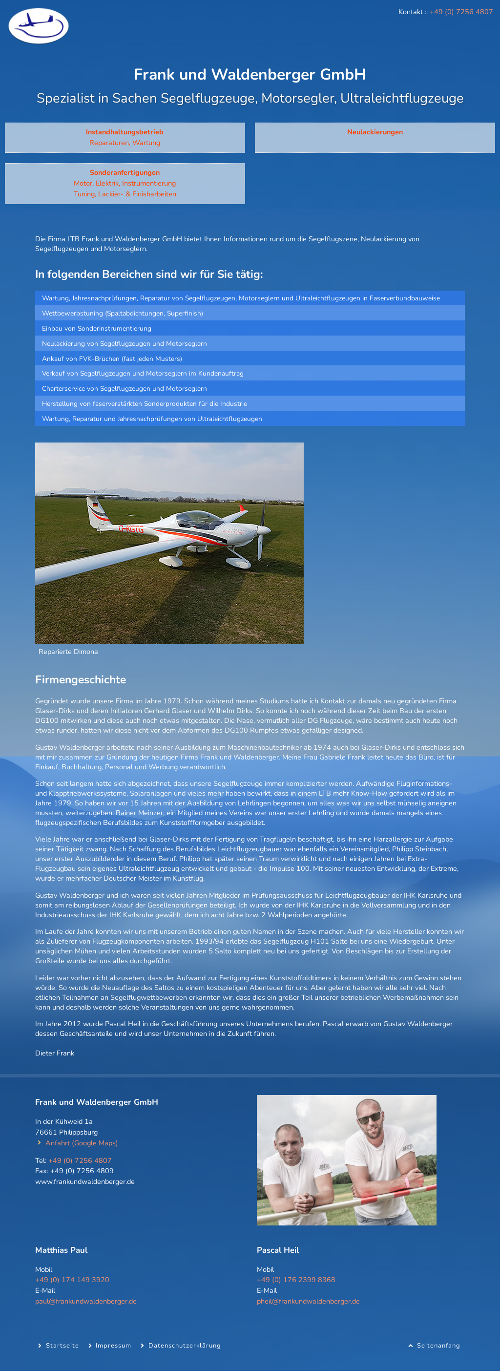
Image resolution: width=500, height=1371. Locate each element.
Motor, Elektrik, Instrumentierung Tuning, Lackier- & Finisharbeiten (125, 183)
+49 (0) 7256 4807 (461, 12)
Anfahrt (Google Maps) (81, 1143)
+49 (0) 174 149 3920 (72, 1280)
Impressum (113, 1345)
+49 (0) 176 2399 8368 (296, 1280)
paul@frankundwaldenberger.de (86, 1301)
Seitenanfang (438, 1345)
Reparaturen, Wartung (125, 137)
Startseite (62, 1345)
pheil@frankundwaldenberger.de (308, 1301)
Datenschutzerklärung (184, 1345)
